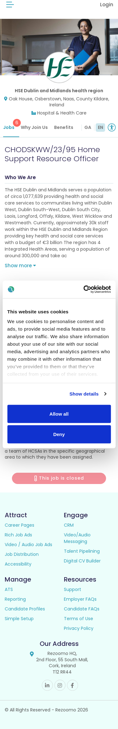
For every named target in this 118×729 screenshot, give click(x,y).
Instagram (59, 685)
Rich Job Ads (18, 535)
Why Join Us (34, 127)
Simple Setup (19, 618)
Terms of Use (78, 618)
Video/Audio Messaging (77, 538)
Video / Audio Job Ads (28, 544)
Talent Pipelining (82, 551)
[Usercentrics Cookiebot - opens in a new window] (84, 289)
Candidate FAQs (81, 609)
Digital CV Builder (82, 561)
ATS (9, 589)
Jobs (11, 124)
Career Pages (19, 525)
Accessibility (18, 564)
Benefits (63, 127)
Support (72, 589)
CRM (69, 525)
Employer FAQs (80, 599)
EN (100, 127)
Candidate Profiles (25, 609)
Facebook (72, 685)
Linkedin (47, 685)
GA (87, 127)
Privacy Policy (78, 628)
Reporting (15, 599)
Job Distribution (22, 554)
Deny (59, 434)
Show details (84, 393)
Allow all (59, 413)
